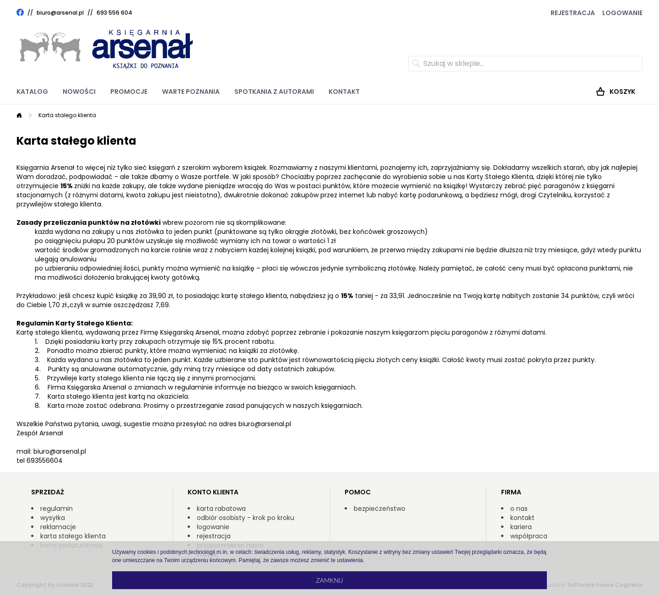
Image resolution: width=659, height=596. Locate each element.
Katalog (32, 91)
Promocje (128, 91)
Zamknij (329, 580)
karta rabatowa (221, 508)
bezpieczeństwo (379, 508)
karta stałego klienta (73, 536)
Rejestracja (573, 12)
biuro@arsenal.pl (60, 12)
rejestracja (214, 536)
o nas (519, 508)
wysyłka (52, 517)
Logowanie (622, 12)
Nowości (79, 91)
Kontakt (344, 91)
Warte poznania (191, 91)
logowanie (213, 526)
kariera (521, 526)
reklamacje (58, 526)
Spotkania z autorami (274, 91)
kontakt (522, 517)
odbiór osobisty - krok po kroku (245, 517)
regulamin (56, 508)
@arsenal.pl (272, 423)
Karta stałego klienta (67, 115)
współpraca (528, 536)
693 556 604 (114, 12)
